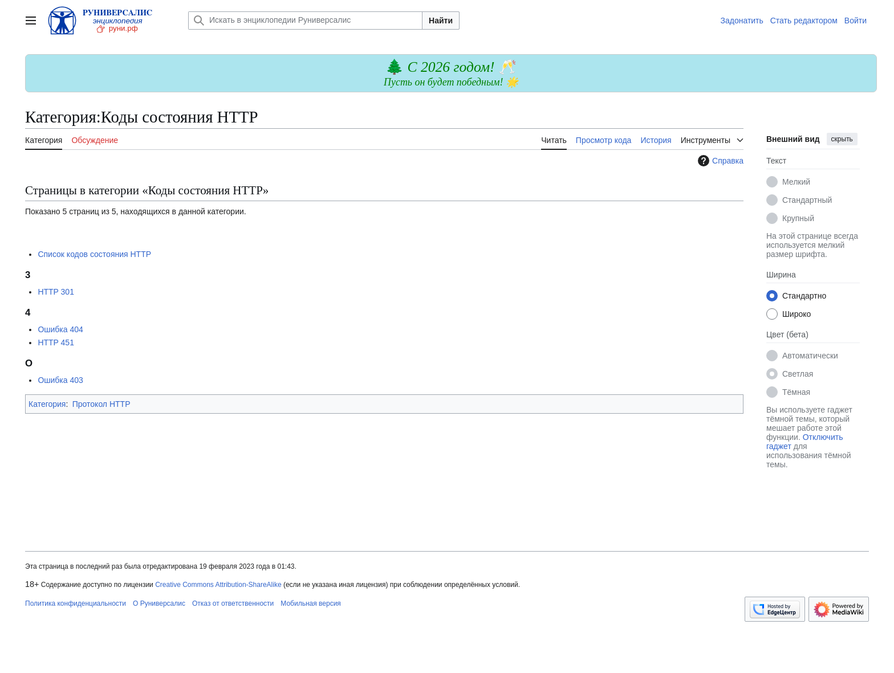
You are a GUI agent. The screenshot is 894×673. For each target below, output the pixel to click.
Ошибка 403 (60, 380)
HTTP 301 (56, 291)
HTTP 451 (56, 342)
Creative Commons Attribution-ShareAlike (218, 585)
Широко (796, 314)
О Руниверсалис (159, 603)
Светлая (797, 373)
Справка (719, 160)
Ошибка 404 (60, 329)
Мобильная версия (311, 603)
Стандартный (807, 200)
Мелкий (796, 181)
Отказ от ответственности (233, 603)
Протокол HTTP (101, 404)
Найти (441, 20)
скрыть (842, 139)
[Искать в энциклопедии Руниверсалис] (305, 20)
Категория (47, 404)
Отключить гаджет (804, 442)
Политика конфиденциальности (75, 603)
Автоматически (810, 355)
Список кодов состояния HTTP (94, 254)
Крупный (798, 218)
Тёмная (796, 392)
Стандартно (804, 295)
